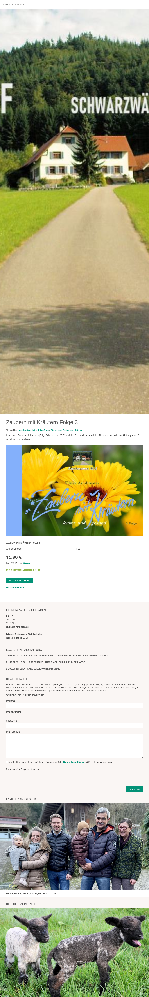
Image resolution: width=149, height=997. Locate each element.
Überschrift (11, 720)
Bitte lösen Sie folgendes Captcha (22, 769)
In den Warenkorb (19, 580)
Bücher (78, 430)
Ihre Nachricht (13, 731)
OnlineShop (43, 430)
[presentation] (29, 777)
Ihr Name (10, 700)
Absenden (134, 789)
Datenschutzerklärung (73, 762)
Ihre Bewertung (13, 711)
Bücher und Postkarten (62, 430)
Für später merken (15, 587)
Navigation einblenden (14, 4)
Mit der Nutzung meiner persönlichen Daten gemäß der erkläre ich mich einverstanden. (60, 762)
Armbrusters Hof (27, 430)
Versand (27, 563)
